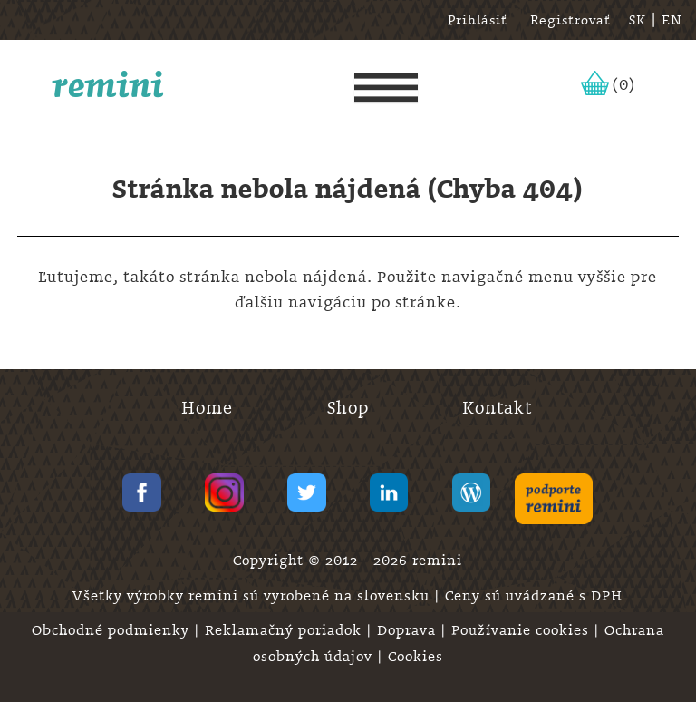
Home (207, 407)
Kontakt (497, 407)
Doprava (408, 630)
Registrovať (570, 20)
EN (672, 20)
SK (637, 20)
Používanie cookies (522, 630)
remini (108, 84)
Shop (348, 407)
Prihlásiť (478, 20)
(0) (624, 84)
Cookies (415, 657)
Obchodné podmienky (113, 630)
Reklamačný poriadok (285, 630)
